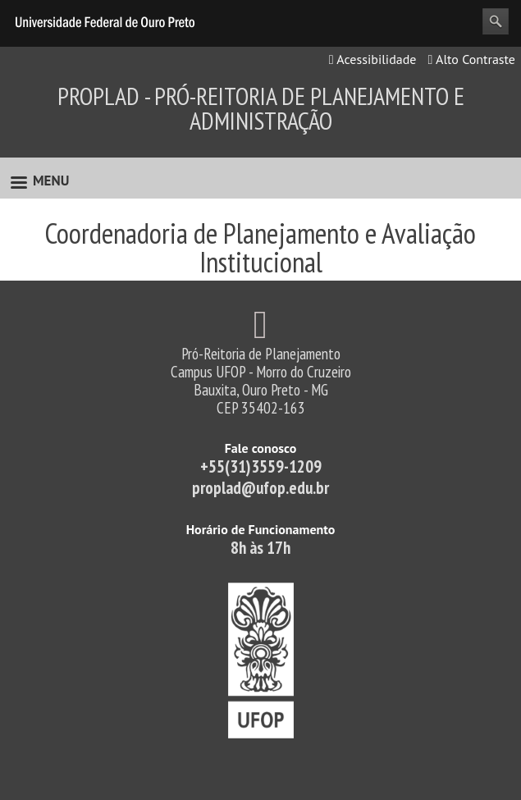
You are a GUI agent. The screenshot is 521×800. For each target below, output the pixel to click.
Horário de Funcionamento (261, 529)
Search (495, 21)
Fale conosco (261, 448)
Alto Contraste (471, 59)
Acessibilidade (373, 59)
